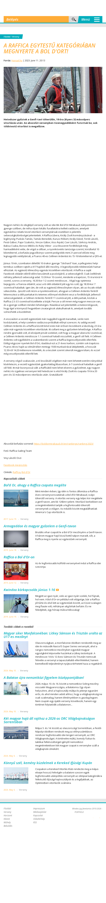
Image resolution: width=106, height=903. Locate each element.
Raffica (16, 472)
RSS (35, 822)
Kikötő (7, 818)
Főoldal (7, 36)
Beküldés (8, 825)
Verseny (15, 36)
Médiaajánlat (39, 812)
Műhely (7, 822)
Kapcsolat (38, 815)
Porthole (53, 8)
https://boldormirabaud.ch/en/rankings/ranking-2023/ (64, 443)
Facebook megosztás (15, 465)
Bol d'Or (26, 472)
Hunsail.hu (17, 60)
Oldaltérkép (39, 818)
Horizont (8, 815)
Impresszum (39, 808)
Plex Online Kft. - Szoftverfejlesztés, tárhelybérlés (93, 816)
